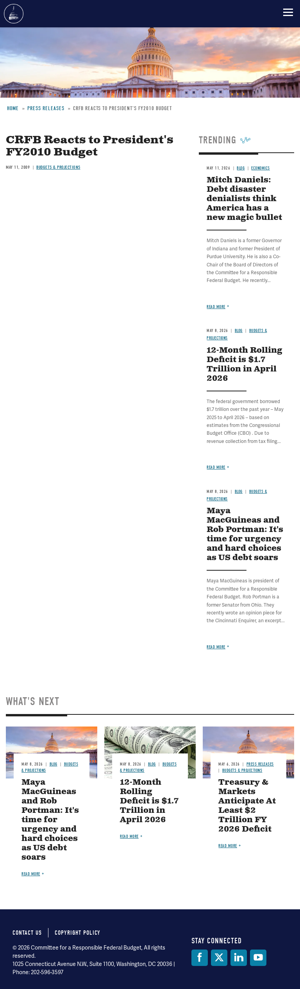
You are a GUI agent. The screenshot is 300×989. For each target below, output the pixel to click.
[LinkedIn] (238, 958)
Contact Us (27, 932)
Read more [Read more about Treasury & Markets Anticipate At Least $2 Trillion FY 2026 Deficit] (227, 845)
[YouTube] (258, 958)
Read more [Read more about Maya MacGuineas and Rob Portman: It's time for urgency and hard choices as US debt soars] (216, 647)
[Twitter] (219, 958)
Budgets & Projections (242, 770)
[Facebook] (199, 958)
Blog (239, 330)
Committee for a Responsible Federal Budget (13, 13)
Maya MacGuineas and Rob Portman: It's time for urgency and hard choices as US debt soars (245, 534)
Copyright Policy (77, 932)
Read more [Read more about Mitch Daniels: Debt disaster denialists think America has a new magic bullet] (216, 306)
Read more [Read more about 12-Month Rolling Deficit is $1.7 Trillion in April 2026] (216, 467)
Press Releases (260, 764)
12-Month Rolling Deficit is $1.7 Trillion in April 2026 (244, 364)
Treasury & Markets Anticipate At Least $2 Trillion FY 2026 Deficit (247, 806)
